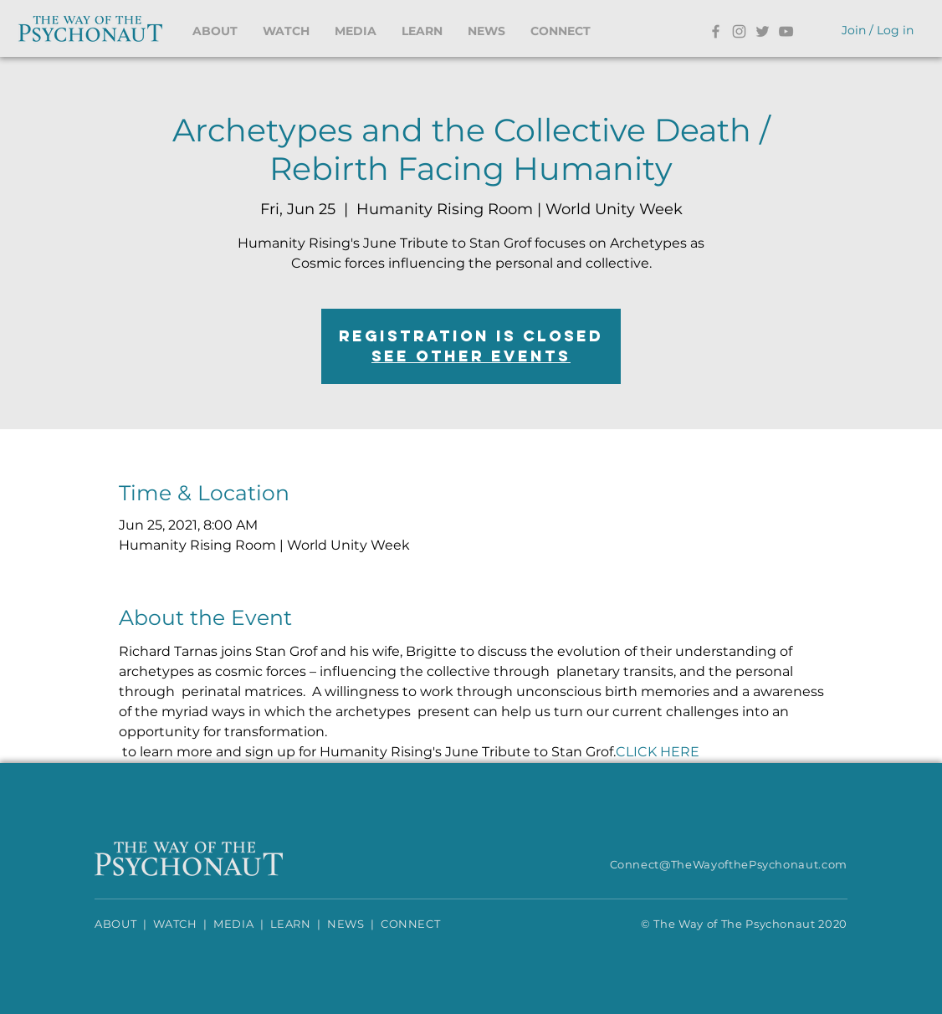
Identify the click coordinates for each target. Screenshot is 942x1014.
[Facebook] (715, 31)
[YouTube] (786, 31)
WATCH (175, 923)
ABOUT (115, 923)
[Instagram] (739, 31)
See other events (471, 356)
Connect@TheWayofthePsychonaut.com (728, 864)
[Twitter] (762, 31)
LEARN (290, 923)
